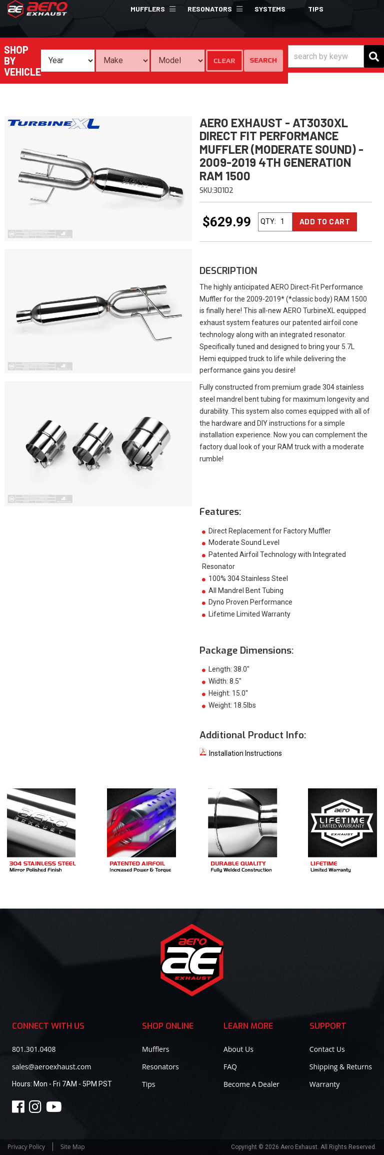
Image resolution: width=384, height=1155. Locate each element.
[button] (151, 9)
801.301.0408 (34, 1049)
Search (263, 60)
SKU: (207, 190)
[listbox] (67, 61)
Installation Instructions (241, 753)
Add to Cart (325, 221)
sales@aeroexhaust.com (51, 1066)
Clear (225, 61)
